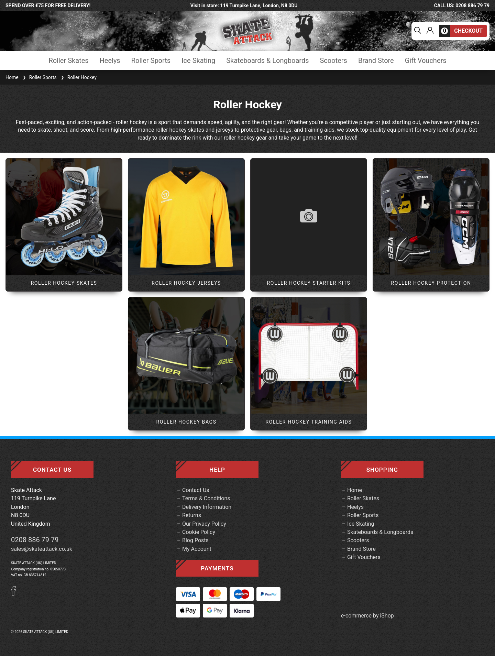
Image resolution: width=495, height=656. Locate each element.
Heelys (110, 61)
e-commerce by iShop (367, 616)
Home (12, 77)
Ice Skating (198, 61)
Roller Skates (68, 61)
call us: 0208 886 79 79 (462, 5)
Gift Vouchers (426, 61)
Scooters (333, 61)
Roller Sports (150, 61)
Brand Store (376, 61)
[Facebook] (16, 594)
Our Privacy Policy (204, 524)
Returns (191, 515)
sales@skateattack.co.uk (41, 549)
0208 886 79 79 (35, 540)
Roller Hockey (78, 77)
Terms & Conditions (206, 498)
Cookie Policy (198, 532)
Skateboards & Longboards (267, 61)
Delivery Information (206, 507)
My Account (196, 549)
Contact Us (195, 490)
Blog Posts (195, 540)
